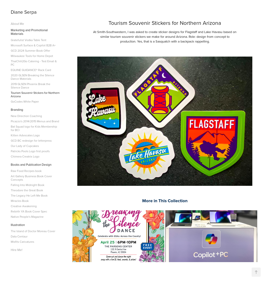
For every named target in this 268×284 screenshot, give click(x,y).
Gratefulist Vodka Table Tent (28, 40)
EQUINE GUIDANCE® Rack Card (31, 70)
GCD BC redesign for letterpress (31, 141)
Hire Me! (16, 250)
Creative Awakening (24, 206)
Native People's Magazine (27, 217)
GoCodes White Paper (25, 101)
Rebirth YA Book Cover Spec (29, 211)
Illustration (18, 225)
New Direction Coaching (26, 116)
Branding (17, 110)
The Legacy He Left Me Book (29, 195)
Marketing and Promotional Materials (29, 32)
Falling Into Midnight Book (27, 185)
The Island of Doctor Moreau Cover (33, 231)
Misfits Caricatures (22, 242)
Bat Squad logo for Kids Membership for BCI (34, 128)
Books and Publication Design (31, 164)
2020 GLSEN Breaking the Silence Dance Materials (32, 77)
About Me (17, 24)
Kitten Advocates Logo (25, 135)
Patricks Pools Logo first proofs (30, 151)
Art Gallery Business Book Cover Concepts (31, 178)
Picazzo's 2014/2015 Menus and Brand (35, 121)
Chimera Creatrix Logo (25, 156)
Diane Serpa (24, 12)
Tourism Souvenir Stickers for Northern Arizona (35, 94)
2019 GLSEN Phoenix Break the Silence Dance (30, 85)
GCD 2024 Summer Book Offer (30, 51)
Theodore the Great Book (27, 190)
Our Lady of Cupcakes (25, 146)
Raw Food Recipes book (26, 171)
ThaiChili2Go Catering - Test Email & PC (34, 63)
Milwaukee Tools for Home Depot (32, 56)
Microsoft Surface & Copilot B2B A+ (33, 45)
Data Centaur (19, 236)
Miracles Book (20, 201)
